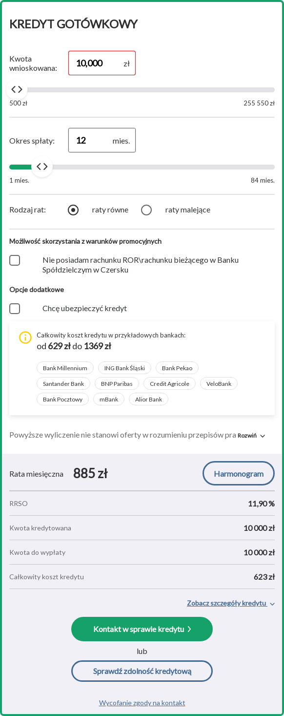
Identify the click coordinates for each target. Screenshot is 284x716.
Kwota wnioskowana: (33, 63)
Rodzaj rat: (27, 209)
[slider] (16, 89)
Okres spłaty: (32, 140)
